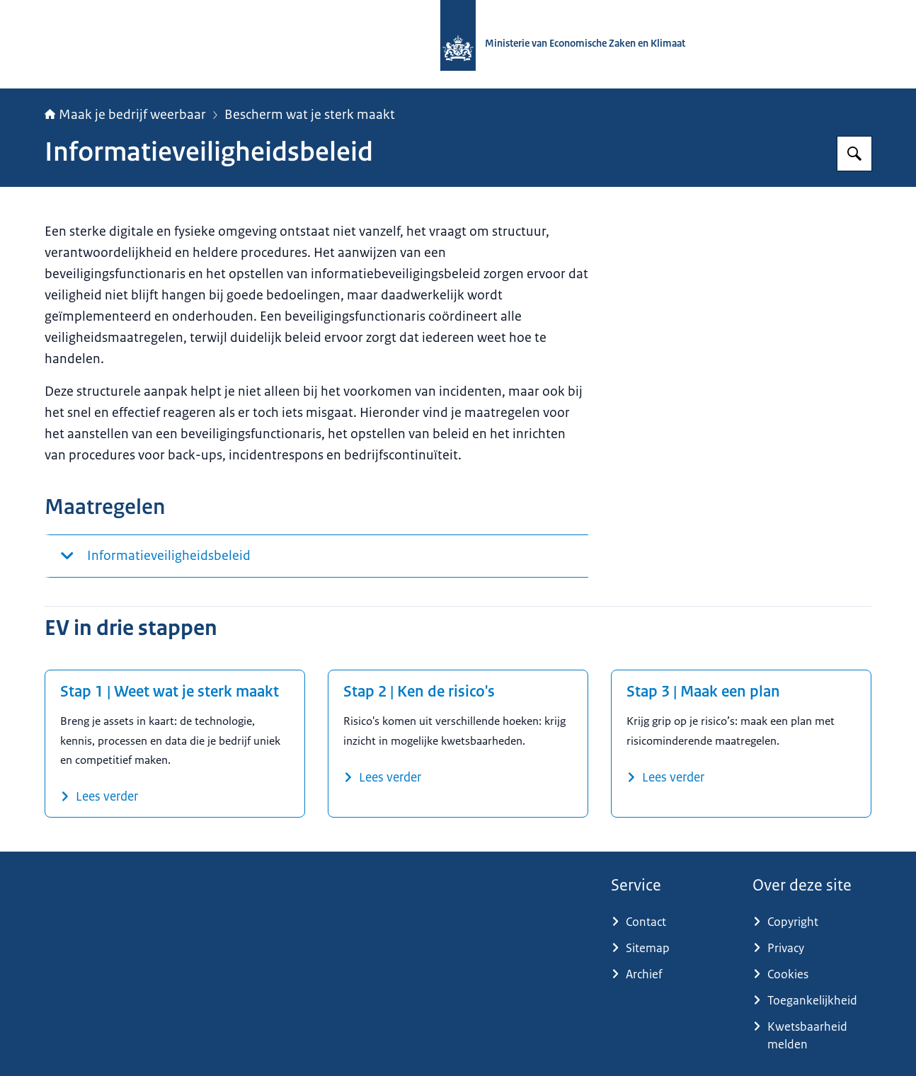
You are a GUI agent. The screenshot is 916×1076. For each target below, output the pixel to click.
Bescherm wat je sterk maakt (309, 114)
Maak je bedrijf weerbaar (125, 114)
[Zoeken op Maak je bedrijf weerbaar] (854, 154)
